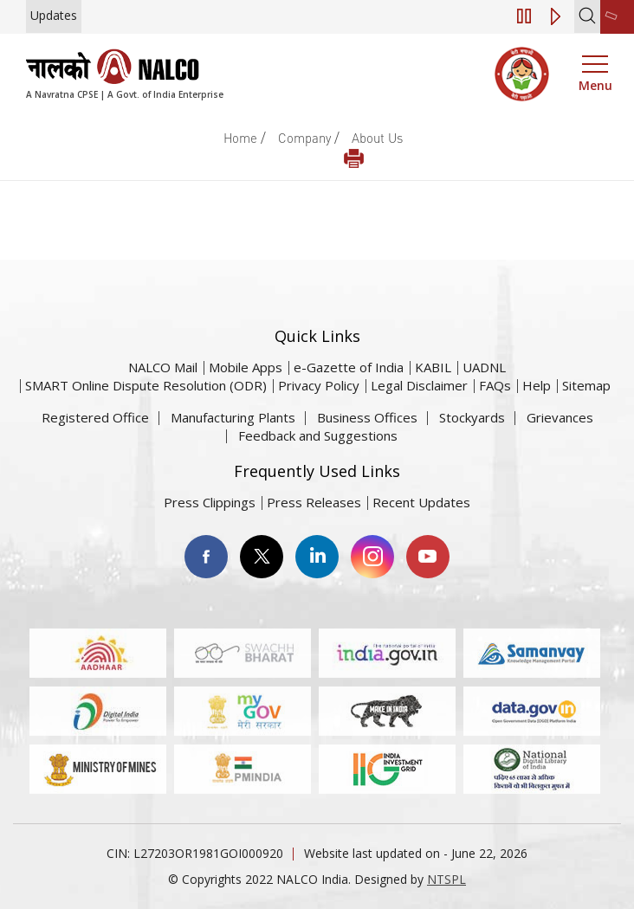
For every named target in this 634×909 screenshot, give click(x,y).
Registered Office (95, 417)
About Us (377, 137)
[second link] (617, 17)
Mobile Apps (245, 367)
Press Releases (314, 502)
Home (240, 137)
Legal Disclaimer (419, 385)
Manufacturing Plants (233, 417)
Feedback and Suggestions (318, 435)
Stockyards (472, 417)
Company (304, 137)
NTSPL (446, 879)
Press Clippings (210, 502)
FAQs (495, 385)
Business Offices (367, 417)
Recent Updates (421, 502)
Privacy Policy (318, 385)
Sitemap (586, 385)
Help (536, 385)
